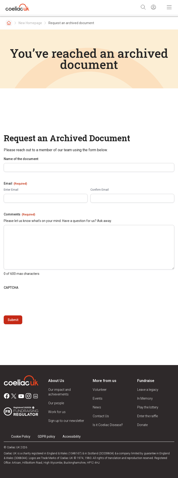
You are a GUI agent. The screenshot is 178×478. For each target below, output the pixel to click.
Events (97, 398)
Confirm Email (99, 189)
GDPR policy (46, 436)
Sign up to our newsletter (66, 421)
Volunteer (100, 389)
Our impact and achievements (59, 392)
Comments (19, 214)
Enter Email (11, 189)
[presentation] (39, 301)
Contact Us (101, 416)
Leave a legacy (147, 389)
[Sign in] (153, 7)
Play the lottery (147, 407)
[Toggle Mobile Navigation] (169, 7)
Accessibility (72, 436)
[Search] (143, 7)
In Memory (145, 398)
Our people (56, 403)
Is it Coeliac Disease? (108, 425)
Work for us (57, 412)
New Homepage (30, 23)
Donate (142, 425)
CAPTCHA (11, 287)
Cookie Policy (20, 436)
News (97, 407)
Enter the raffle (147, 416)
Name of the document (21, 159)
